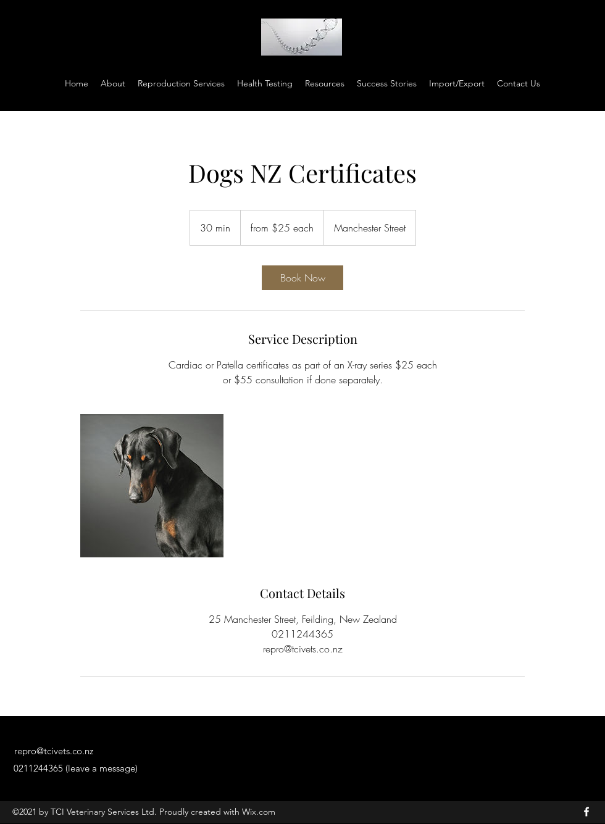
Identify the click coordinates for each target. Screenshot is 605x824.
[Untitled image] (151, 485)
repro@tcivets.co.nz (53, 751)
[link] (302, 277)
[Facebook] (586, 811)
